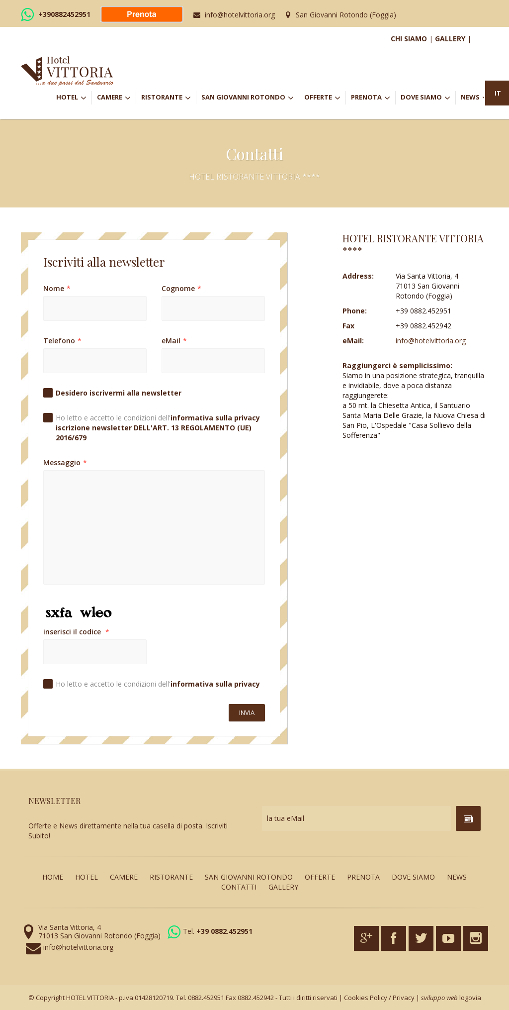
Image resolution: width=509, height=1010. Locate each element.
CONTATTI (238, 887)
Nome (57, 288)
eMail (174, 340)
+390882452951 (64, 14)
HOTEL (73, 98)
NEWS (474, 98)
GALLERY (450, 38)
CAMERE (116, 98)
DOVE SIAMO (425, 98)
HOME (52, 877)
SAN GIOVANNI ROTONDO (250, 98)
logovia (470, 997)
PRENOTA (373, 98)
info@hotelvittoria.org (240, 14)
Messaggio (65, 462)
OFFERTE (324, 98)
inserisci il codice (76, 631)
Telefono (62, 340)
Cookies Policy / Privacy (379, 997)
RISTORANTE (168, 98)
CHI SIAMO (409, 38)
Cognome (181, 288)
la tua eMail (285, 818)
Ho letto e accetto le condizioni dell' (158, 427)
